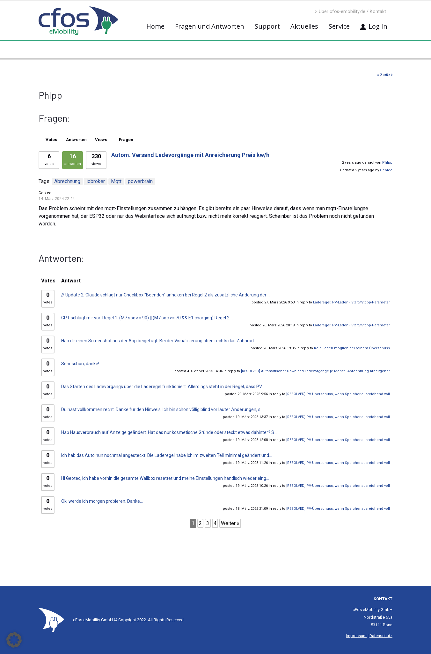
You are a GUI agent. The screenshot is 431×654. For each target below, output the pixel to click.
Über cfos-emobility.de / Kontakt (350, 11)
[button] (14, 640)
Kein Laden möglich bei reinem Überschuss (352, 348)
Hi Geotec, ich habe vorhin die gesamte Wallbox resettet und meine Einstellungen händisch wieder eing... (165, 478)
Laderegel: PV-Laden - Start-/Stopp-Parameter (351, 302)
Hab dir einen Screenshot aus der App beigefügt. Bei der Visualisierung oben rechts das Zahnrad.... (159, 340)
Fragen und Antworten (209, 26)
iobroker (95, 181)
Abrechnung (67, 181)
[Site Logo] (51, 619)
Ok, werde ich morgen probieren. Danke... (102, 501)
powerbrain (140, 181)
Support (267, 26)
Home (155, 26)
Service (339, 26)
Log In (373, 26)
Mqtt (116, 181)
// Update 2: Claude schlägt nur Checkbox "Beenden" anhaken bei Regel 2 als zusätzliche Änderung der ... (165, 294)
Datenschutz (380, 635)
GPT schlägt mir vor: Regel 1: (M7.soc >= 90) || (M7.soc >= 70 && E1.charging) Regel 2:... (147, 317)
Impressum (356, 635)
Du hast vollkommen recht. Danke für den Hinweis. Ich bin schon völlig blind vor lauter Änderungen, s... (162, 409)
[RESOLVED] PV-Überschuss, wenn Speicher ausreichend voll (338, 394)
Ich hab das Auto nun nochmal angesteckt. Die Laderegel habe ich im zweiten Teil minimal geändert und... (166, 455)
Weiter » (230, 523)
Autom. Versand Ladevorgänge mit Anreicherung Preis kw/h (190, 155)
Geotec (386, 170)
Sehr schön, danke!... (81, 363)
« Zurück (384, 75)
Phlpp (387, 162)
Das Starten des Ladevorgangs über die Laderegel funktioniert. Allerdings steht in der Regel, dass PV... (162, 386)
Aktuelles (304, 26)
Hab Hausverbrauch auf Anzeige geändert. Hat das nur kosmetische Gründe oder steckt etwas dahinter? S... (169, 432)
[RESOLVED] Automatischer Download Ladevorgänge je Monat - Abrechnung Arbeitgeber (315, 371)
